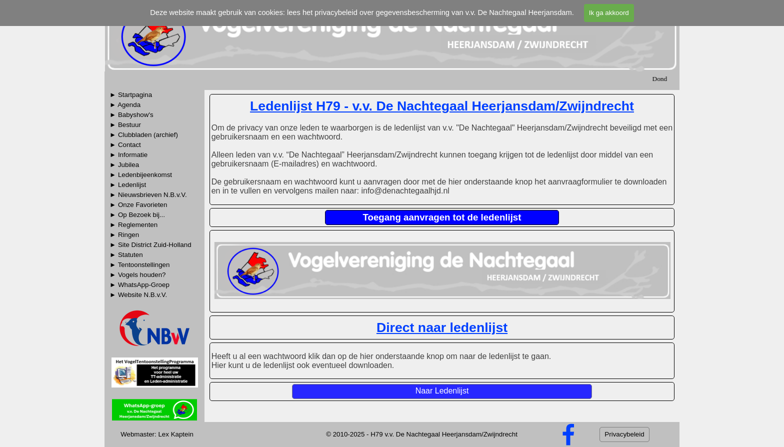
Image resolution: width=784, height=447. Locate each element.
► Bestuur (125, 124)
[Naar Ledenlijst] (442, 391)
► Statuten (126, 254)
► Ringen (124, 234)
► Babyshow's (132, 114)
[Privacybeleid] (625, 434)
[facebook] (568, 434)
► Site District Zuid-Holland (151, 244)
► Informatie (129, 154)
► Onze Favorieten (138, 204)
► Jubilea (124, 164)
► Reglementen (134, 224)
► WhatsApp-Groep (140, 284)
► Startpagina (131, 94)
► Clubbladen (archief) (144, 134)
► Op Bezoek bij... (137, 214)
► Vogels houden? (138, 274)
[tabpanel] (155, 199)
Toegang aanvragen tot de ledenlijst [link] (442, 217)
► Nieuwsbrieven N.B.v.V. (148, 194)
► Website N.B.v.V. (138, 294)
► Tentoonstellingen (140, 264)
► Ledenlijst (128, 184)
